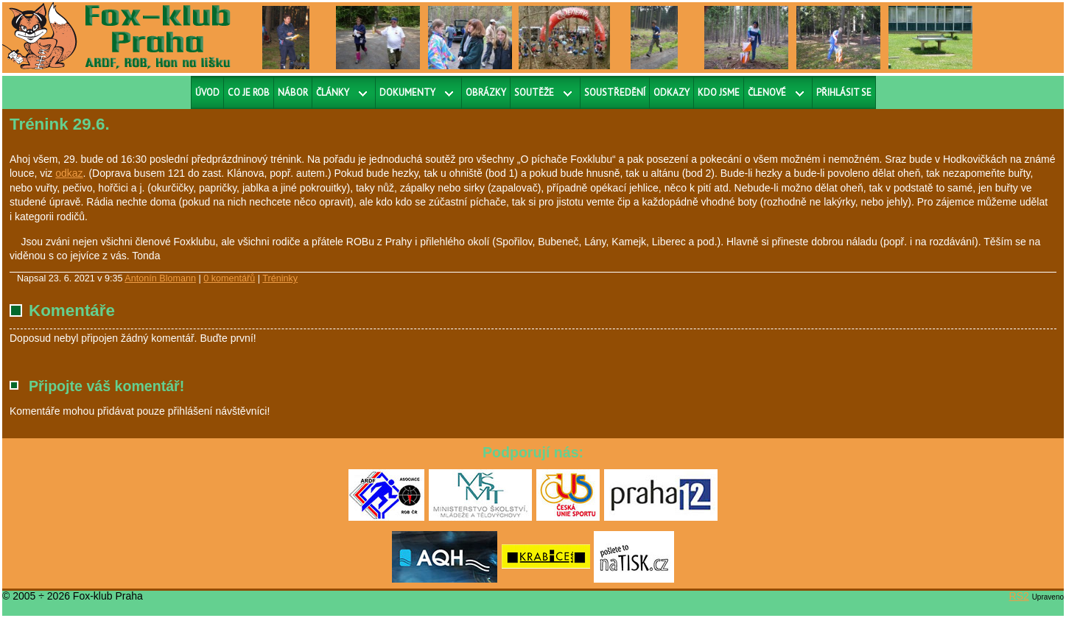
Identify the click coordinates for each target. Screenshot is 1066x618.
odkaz (69, 173)
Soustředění (614, 92)
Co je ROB (249, 92)
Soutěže (534, 92)
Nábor (293, 92)
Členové (767, 92)
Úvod (207, 92)
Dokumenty (407, 92)
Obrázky (486, 92)
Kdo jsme (719, 92)
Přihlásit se (844, 92)
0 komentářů (229, 278)
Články (332, 92)
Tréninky (280, 278)
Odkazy (671, 92)
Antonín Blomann (160, 278)
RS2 (1019, 596)
